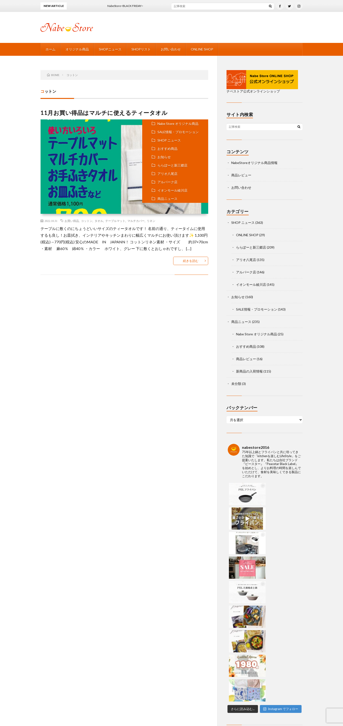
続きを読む (190, 261)
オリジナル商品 (77, 49)
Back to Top (172, 656)
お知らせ (164, 157)
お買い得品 (72, 220)
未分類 (236, 384)
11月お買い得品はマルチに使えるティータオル (103, 112)
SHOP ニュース (169, 140)
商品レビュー (241, 175)
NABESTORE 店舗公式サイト (185, 714)
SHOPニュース (110, 49)
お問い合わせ (171, 49)
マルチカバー (136, 220)
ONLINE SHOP (202, 49)
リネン (151, 220)
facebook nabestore (247, 589)
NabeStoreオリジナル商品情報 (254, 163)
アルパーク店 (167, 182)
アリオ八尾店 (167, 174)
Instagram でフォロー (280, 561)
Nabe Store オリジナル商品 (177, 124)
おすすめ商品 (167, 149)
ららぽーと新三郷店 (172, 165)
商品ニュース (167, 199)
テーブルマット (115, 220)
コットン (86, 220)
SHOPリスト (141, 49)
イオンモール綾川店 (172, 190)
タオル (99, 220)
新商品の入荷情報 (249, 371)
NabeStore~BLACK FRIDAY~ (128, 6)
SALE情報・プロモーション (178, 132)
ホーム (50, 49)
